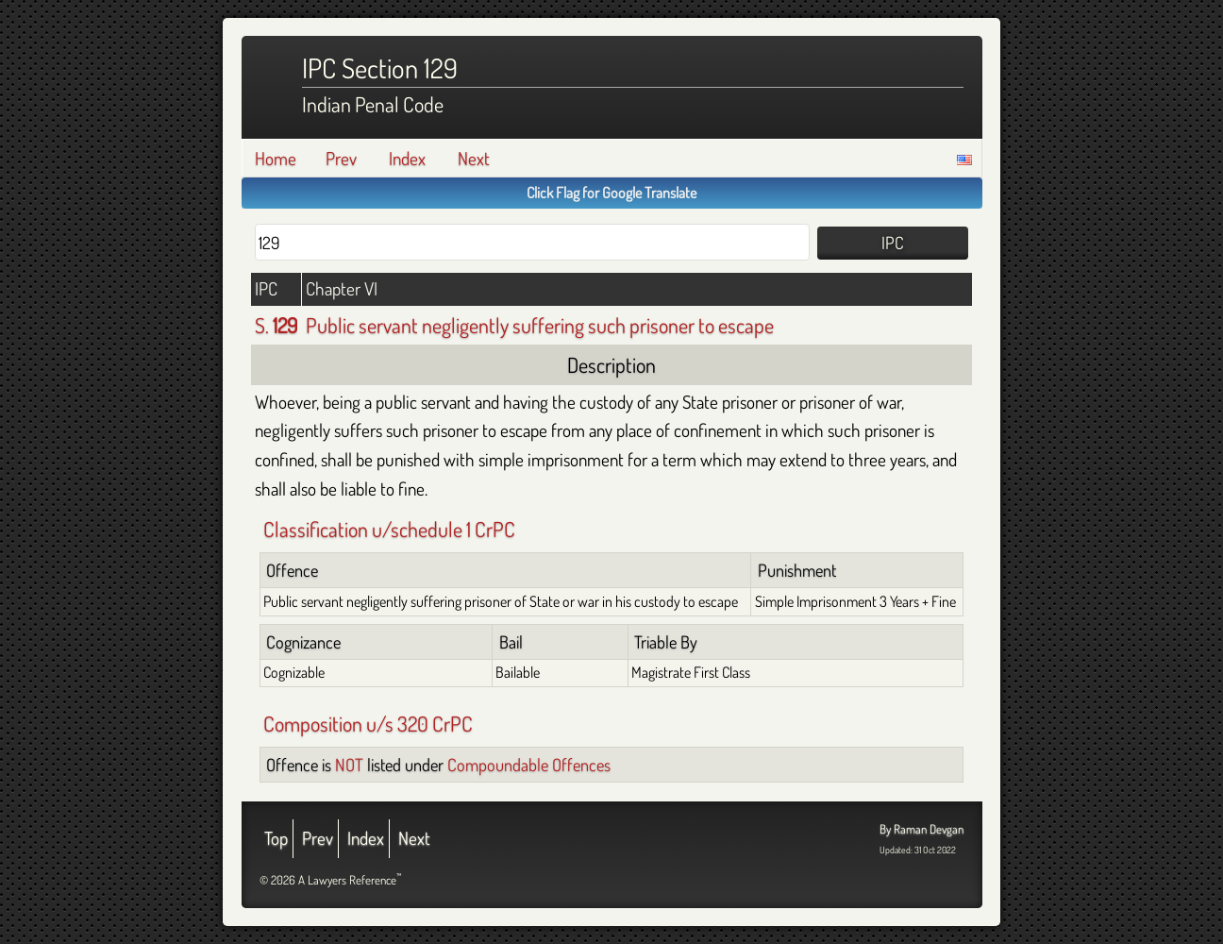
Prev (341, 158)
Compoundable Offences (529, 764)
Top (276, 838)
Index (407, 158)
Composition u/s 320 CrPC (368, 723)
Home (275, 158)
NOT (349, 764)
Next (474, 158)
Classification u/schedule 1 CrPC (389, 528)
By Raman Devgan (921, 828)
